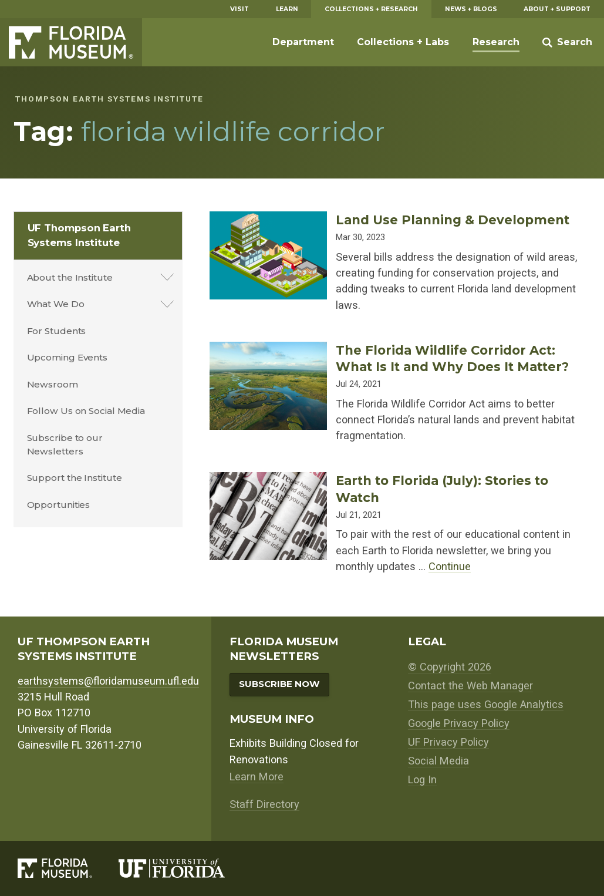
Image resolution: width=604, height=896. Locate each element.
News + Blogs (471, 9)
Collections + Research (371, 9)
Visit (239, 9)
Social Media (438, 760)
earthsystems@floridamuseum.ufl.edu (108, 681)
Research (496, 42)
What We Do (56, 303)
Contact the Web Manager (470, 685)
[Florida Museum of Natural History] (68, 868)
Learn (287, 9)
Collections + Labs (403, 42)
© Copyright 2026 (449, 667)
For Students (56, 330)
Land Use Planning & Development (452, 219)
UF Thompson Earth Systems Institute (79, 235)
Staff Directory (264, 804)
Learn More (257, 776)
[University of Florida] (185, 868)
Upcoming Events (67, 357)
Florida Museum (71, 42)
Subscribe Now (279, 683)
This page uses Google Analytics (485, 704)
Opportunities (58, 504)
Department (303, 42)
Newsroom (52, 384)
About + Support (557, 9)
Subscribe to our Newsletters (65, 444)
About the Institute (70, 277)
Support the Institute (74, 477)
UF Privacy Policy (448, 742)
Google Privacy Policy (458, 723)
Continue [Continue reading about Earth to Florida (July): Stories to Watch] (449, 566)
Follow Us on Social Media (86, 410)
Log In (422, 779)
